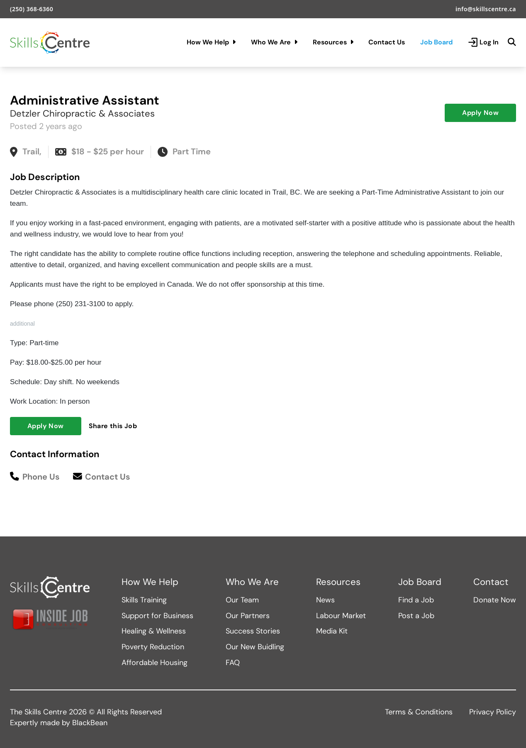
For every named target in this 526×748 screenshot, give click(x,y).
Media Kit (332, 631)
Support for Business (157, 615)
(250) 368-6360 (31, 9)
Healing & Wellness (154, 631)
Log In (483, 42)
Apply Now (480, 112)
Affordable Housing (155, 662)
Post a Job (416, 615)
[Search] (512, 42)
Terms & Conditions (419, 711)
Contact (491, 582)
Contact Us (386, 42)
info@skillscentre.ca (485, 9)
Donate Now (494, 599)
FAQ (233, 662)
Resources (333, 42)
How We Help (211, 42)
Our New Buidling (255, 646)
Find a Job (416, 599)
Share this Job (113, 426)
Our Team (242, 599)
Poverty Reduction (153, 646)
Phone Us (35, 477)
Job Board (436, 42)
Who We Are (274, 42)
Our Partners (248, 615)
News (325, 599)
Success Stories (253, 631)
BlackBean (89, 722)
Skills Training (144, 599)
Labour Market (341, 615)
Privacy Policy (492, 711)
